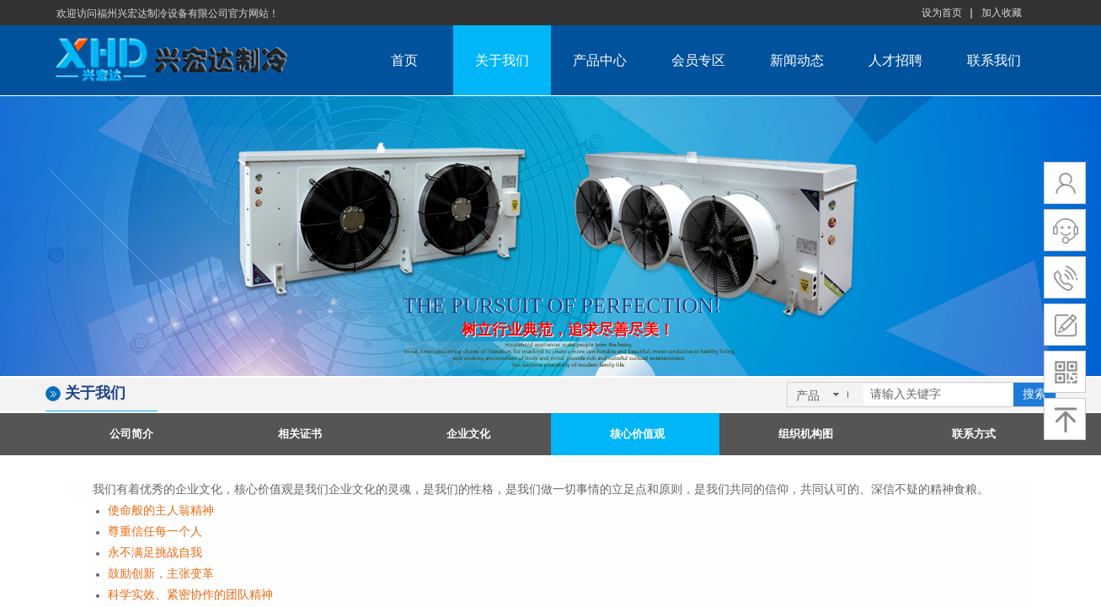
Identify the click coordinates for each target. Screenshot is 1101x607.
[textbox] (938, 395)
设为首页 (942, 13)
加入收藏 (1001, 13)
